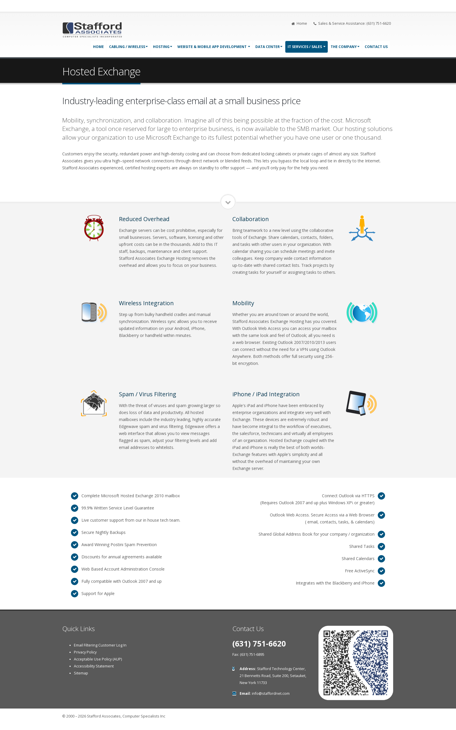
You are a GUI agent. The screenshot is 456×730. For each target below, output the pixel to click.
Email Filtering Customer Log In (100, 645)
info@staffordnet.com (271, 693)
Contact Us (376, 46)
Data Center (268, 46)
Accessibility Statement (94, 666)
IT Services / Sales (306, 46)
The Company (345, 46)
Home (299, 23)
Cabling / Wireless (128, 46)
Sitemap (81, 673)
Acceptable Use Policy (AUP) (98, 659)
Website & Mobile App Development (213, 46)
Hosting (162, 46)
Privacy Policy (85, 652)
